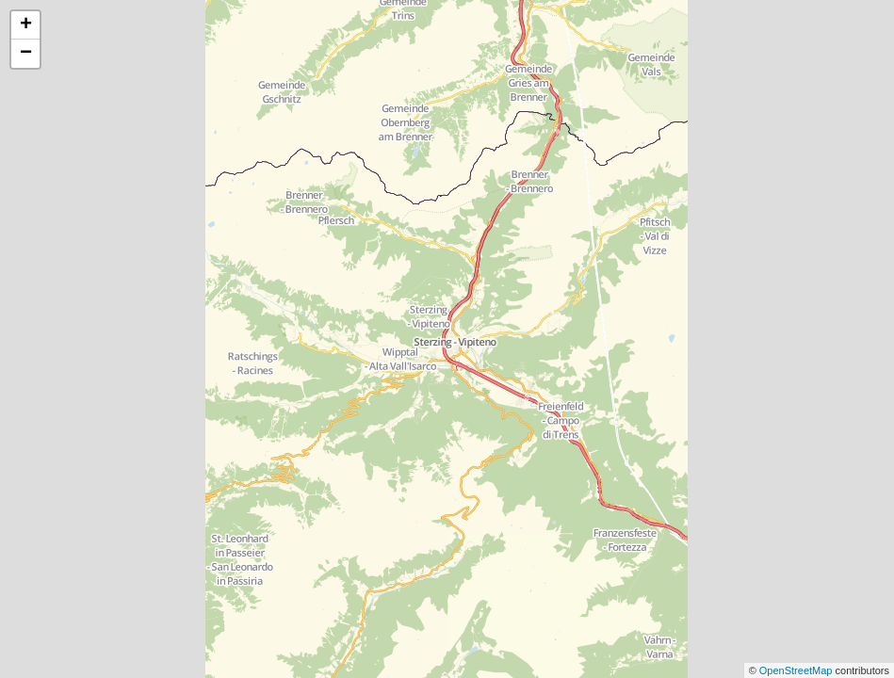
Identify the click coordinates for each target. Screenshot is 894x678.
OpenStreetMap (797, 670)
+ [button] (26, 25)
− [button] (26, 54)
